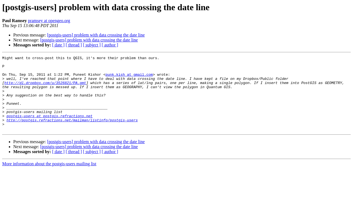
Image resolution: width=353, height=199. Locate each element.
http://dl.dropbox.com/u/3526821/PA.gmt (45, 88)
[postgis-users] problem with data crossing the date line (96, 35)
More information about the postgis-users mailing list (49, 178)
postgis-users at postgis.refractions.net (50, 128)
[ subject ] (92, 45)
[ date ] (58, 45)
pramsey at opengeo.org (49, 20)
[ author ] (110, 45)
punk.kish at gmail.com (129, 78)
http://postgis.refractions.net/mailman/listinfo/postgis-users (72, 133)
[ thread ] (74, 45)
